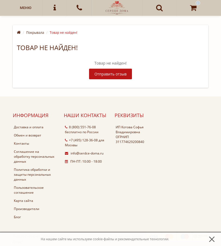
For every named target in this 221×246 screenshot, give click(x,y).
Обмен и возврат (27, 135)
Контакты (21, 143)
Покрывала (35, 32)
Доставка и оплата (28, 127)
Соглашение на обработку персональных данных (34, 156)
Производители (26, 208)
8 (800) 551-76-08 (80, 127)
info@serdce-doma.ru (84, 153)
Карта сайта (23, 200)
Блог (17, 217)
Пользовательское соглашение (29, 190)
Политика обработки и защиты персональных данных (32, 174)
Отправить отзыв (110, 74)
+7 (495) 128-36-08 (81, 140)
